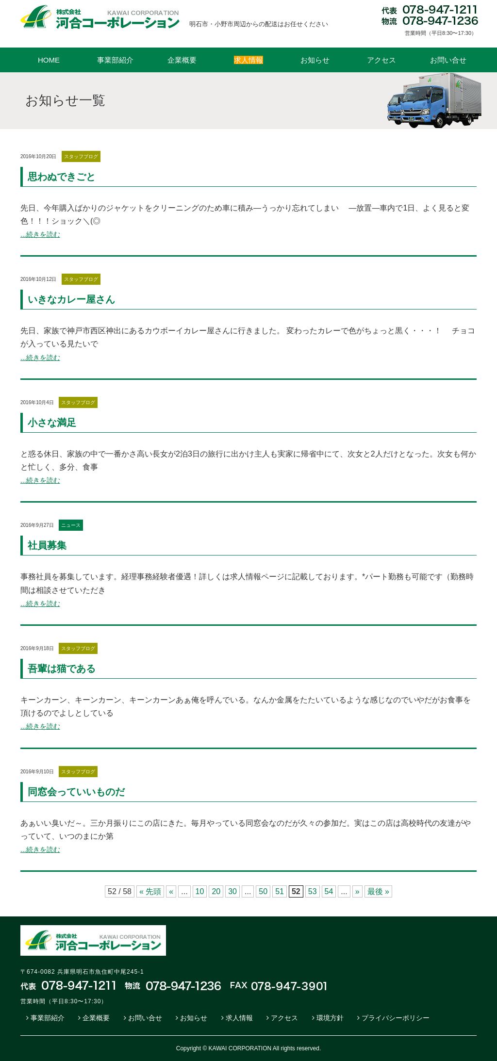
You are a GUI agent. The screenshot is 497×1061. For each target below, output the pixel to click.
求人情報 (239, 1018)
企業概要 (182, 60)
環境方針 (330, 1018)
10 (200, 891)
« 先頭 (150, 891)
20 (216, 891)
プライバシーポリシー (396, 1018)
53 (312, 891)
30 (232, 891)
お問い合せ (448, 60)
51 (279, 891)
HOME (49, 60)
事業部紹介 (115, 60)
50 (263, 891)
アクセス (381, 60)
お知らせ (315, 60)
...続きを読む (40, 234)
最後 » (378, 891)
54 (329, 891)
